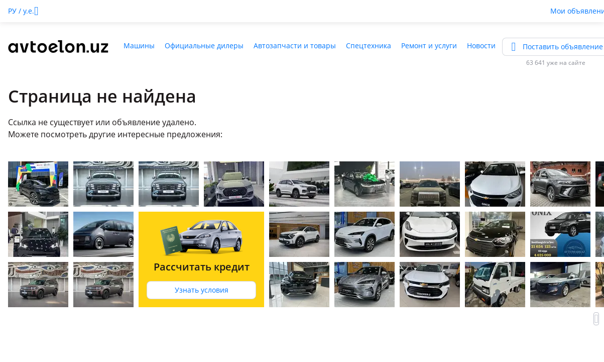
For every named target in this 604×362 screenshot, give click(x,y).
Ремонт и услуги (429, 45)
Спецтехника (368, 45)
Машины (139, 45)
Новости (481, 45)
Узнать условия (201, 290)
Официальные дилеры (204, 45)
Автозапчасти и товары (295, 45)
